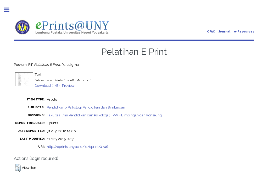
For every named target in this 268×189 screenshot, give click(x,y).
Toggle (9, 10)
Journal (224, 31)
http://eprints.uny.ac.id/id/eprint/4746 (77, 146)
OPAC (211, 31)
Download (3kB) (47, 85)
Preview (68, 85)
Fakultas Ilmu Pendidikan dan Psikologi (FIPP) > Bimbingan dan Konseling (104, 115)
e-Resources (244, 31)
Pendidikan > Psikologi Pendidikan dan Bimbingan (86, 107)
